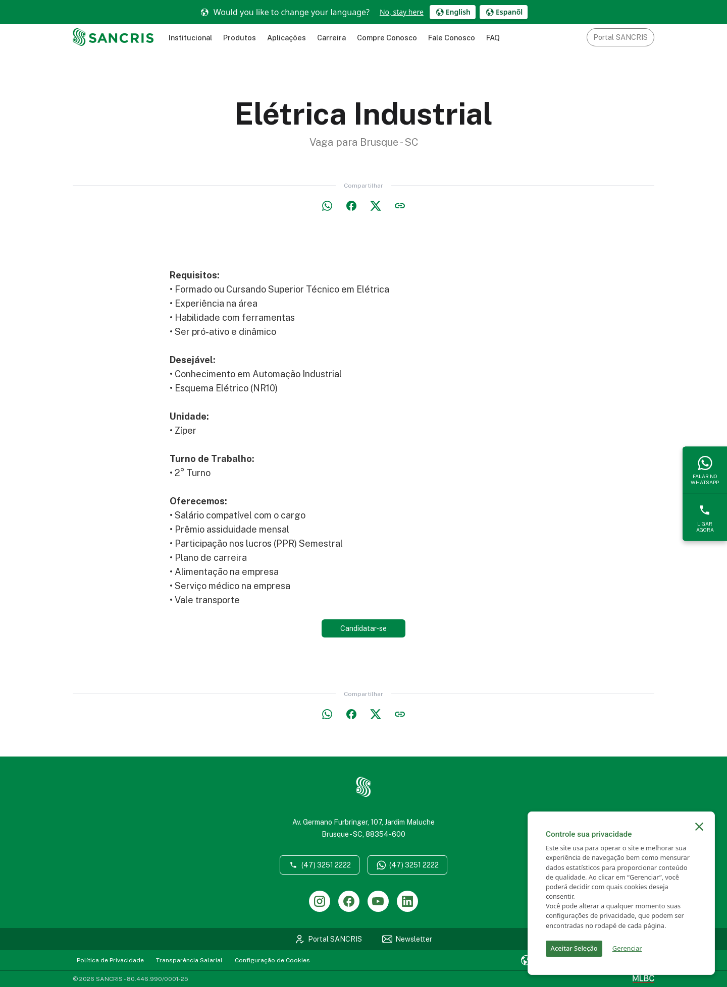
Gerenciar (627, 948)
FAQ (493, 37)
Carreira (331, 37)
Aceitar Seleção (574, 948)
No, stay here (402, 12)
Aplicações (286, 37)
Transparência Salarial (189, 960)
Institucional (190, 37)
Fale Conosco (451, 37)
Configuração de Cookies (272, 960)
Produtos (239, 37)
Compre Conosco (387, 37)
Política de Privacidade (110, 960)
